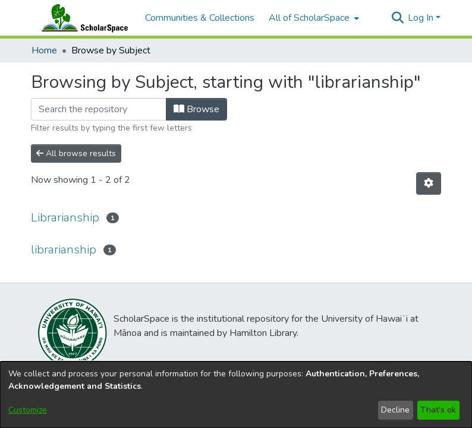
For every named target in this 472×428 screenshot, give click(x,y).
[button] (397, 18)
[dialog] (236, 395)
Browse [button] (196, 109)
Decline (395, 410)
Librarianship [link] (65, 218)
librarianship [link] (63, 250)
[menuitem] (312, 18)
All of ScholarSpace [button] (309, 17)
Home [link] (44, 50)
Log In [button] (422, 17)
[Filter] (98, 109)
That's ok (438, 410)
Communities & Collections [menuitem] (199, 17)
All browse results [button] (76, 153)
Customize (27, 410)
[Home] (82, 18)
